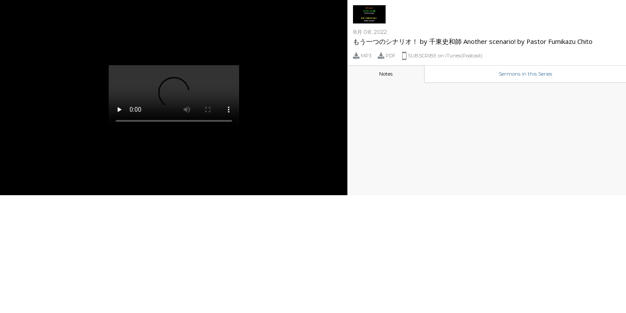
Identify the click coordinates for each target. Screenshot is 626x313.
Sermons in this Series (525, 74)
